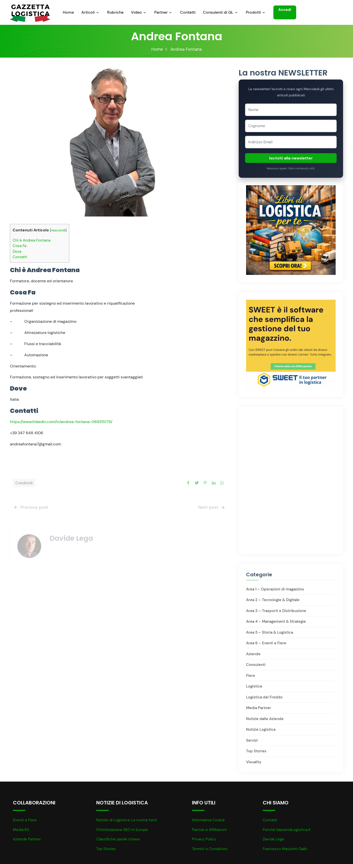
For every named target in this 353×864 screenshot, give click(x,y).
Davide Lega (273, 839)
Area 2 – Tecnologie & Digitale (272, 602)
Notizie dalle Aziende (265, 721)
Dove (17, 252)
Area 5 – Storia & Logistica (269, 635)
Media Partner (258, 710)
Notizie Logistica (260, 732)
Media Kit (21, 829)
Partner (161, 12)
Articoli (88, 12)
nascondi (58, 231)
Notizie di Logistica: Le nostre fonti (126, 820)
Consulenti (255, 667)
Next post (212, 516)
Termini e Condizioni (209, 848)
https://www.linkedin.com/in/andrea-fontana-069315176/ (61, 422)
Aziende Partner (27, 839)
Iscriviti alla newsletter (291, 160)
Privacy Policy (204, 839)
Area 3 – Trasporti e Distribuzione (276, 613)
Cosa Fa (19, 246)
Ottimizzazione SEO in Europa (122, 829)
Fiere (250, 678)
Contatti (187, 12)
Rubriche (115, 12)
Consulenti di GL (218, 12)
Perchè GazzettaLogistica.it (287, 829)
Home (68, 12)
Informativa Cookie (208, 820)
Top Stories (256, 753)
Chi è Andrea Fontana (31, 241)
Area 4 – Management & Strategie (276, 624)
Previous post (30, 516)
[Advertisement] (291, 448)
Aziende (253, 656)
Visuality (253, 764)
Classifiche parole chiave (118, 839)
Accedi (284, 9)
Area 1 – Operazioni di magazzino (275, 591)
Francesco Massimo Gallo (285, 848)
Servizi (252, 743)
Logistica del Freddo (264, 699)
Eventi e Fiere (25, 820)
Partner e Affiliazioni (209, 829)
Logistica (254, 688)
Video (136, 12)
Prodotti (253, 12)
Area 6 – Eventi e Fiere (266, 645)
